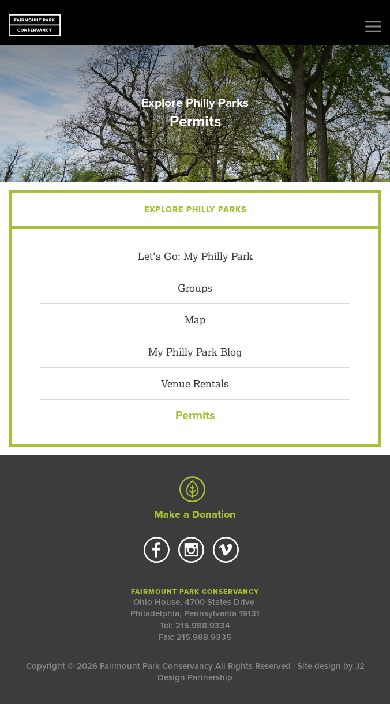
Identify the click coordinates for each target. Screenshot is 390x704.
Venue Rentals (195, 383)
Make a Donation (195, 499)
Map (195, 319)
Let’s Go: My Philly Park (195, 256)
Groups (195, 287)
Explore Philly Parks (195, 103)
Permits (195, 416)
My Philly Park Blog (195, 351)
